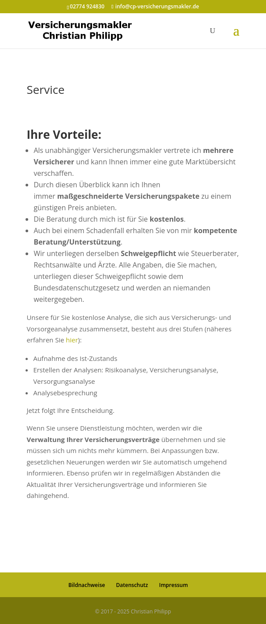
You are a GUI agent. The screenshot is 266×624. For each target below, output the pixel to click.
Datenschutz (132, 585)
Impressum (173, 585)
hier (72, 339)
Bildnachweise (86, 585)
